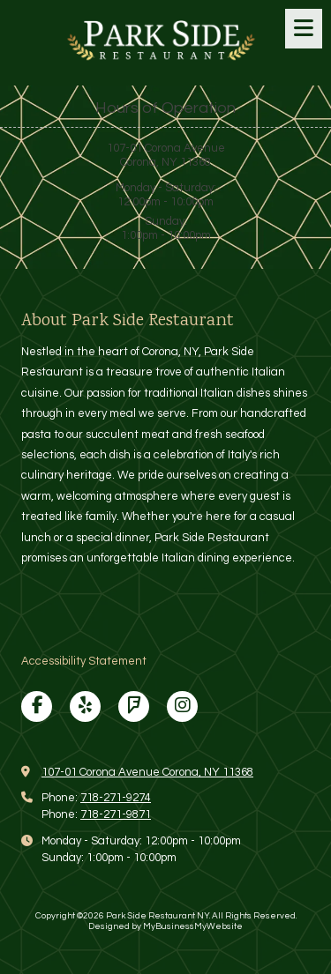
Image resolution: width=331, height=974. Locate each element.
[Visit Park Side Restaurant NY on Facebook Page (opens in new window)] (36, 706)
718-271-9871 (115, 814)
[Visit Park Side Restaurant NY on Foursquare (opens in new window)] (133, 706)
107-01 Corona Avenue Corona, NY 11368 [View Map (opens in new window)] (147, 772)
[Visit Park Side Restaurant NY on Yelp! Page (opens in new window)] (85, 706)
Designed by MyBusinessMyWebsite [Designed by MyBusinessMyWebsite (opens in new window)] (165, 926)
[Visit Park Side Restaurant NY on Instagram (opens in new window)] (182, 706)
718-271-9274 (115, 798)
